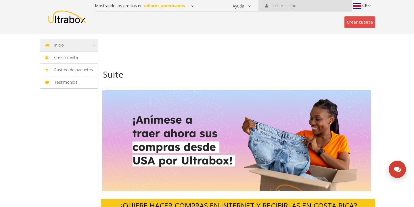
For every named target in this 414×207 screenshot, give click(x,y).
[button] (241, 6)
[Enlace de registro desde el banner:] (236, 140)
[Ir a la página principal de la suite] (67, 14)
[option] (236, 140)
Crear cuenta (360, 22)
